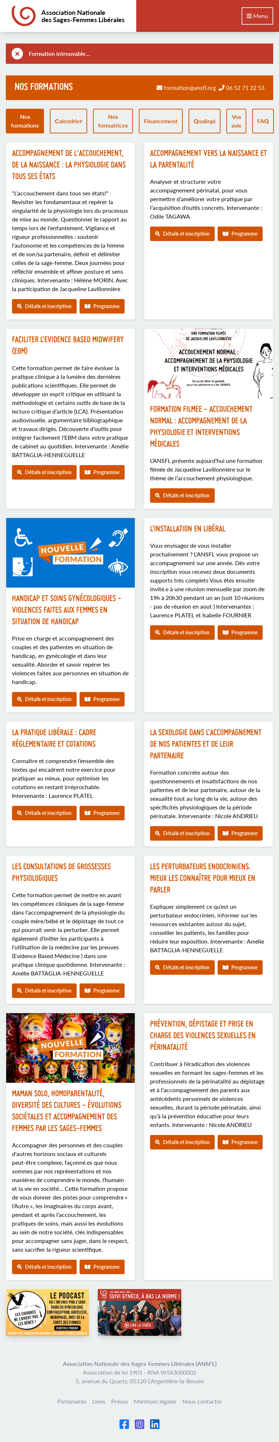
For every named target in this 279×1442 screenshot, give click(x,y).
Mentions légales (155, 1401)
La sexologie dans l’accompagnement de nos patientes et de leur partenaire (206, 744)
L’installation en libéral (187, 529)
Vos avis (236, 121)
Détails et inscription (44, 306)
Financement (161, 120)
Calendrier (68, 120)
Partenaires (71, 1401)
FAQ (263, 120)
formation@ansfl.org (190, 87)
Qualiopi (204, 120)
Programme (102, 306)
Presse (119, 1401)
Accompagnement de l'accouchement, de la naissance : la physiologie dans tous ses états (69, 165)
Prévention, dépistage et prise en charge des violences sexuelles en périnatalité (203, 1036)
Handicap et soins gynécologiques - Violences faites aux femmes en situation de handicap (66, 610)
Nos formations (25, 121)
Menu (257, 15)
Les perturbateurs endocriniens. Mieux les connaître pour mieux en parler (202, 878)
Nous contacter (202, 1401)
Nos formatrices (113, 121)
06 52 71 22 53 (245, 87)
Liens (98, 1401)
